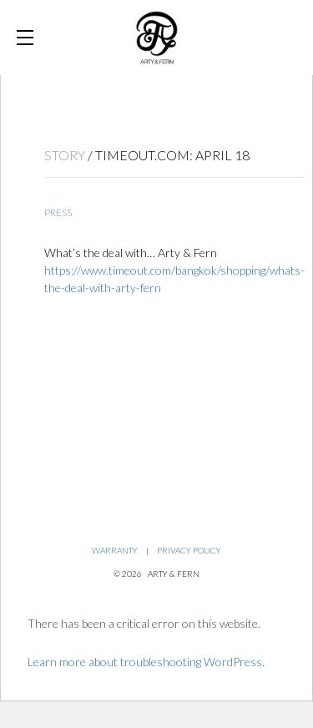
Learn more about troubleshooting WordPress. (146, 662)
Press (58, 212)
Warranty (115, 550)
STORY (66, 155)
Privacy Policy (189, 550)
